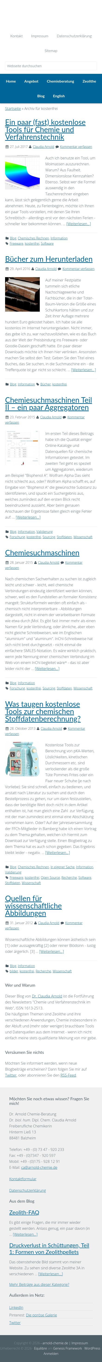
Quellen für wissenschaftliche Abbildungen (33, 905)
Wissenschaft (83, 537)
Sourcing (49, 537)
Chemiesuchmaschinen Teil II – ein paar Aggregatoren (48, 403)
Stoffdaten (64, 537)
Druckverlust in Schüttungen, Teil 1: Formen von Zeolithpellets (49, 1248)
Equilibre (40, 1348)
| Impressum (78, 1343)
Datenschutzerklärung (27, 1190)
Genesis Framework (67, 1348)
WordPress (92, 1348)
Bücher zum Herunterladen (49, 258)
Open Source (50, 877)
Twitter (10, 1075)
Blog (13, 238)
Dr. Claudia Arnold (47, 996)
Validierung (45, 531)
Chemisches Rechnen (33, 238)
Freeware (16, 243)
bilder (14, 971)
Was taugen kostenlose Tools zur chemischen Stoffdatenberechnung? (43, 711)
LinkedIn (16, 1307)
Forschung (17, 537)
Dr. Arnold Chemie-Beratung (51, 14)
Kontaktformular (22, 1178)
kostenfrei (32, 243)
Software (47, 243)
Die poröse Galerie (41, 1315)
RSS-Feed (68, 1075)
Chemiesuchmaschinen (42, 552)
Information (59, 238)
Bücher (45, 384)
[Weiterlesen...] (78, 223)
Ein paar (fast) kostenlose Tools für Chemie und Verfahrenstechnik (45, 129)
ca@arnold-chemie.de (39, 1167)
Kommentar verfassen (76, 146)
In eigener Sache (62, 867)
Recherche (69, 877)
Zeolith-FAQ (24, 1212)
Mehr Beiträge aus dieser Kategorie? (39, 1284)
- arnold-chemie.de (54, 1343)
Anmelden (50, 1353)
